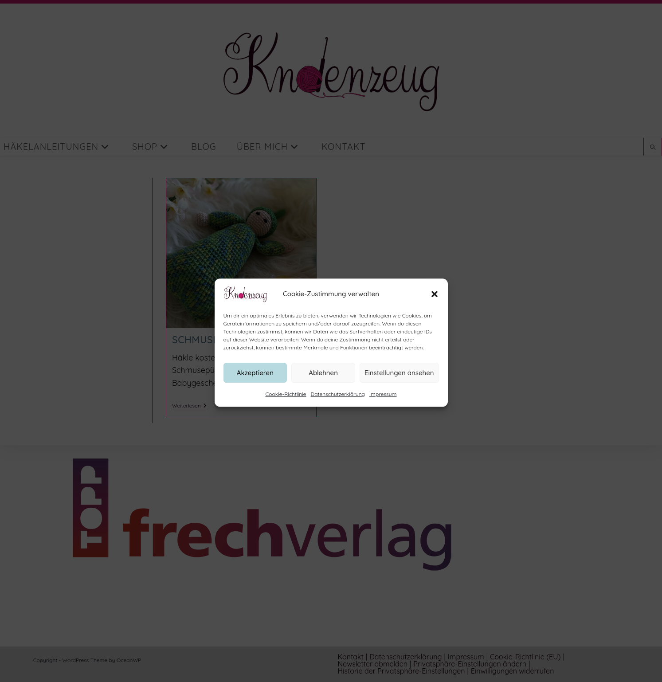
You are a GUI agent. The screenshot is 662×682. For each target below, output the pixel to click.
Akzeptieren (255, 380)
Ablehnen (323, 380)
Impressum (382, 402)
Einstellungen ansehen (399, 380)
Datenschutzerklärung (338, 402)
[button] (434, 302)
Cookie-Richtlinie (286, 402)
